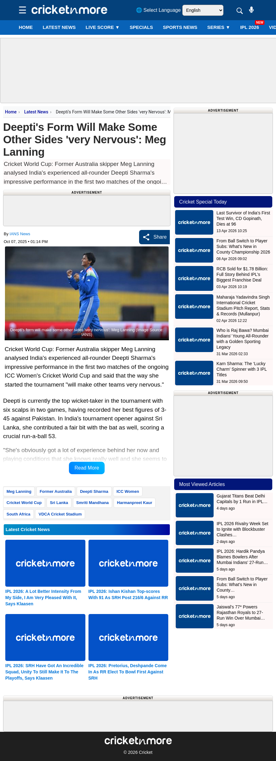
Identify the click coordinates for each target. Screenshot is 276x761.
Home (26, 27)
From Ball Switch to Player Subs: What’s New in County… (242, 584)
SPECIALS (141, 27)
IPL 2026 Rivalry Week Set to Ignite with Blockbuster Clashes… (243, 529)
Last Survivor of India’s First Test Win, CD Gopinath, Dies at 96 (243, 218)
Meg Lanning (19, 491)
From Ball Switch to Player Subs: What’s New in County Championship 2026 (243, 246)
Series (218, 27)
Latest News (36, 111)
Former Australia (56, 491)
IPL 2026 (249, 27)
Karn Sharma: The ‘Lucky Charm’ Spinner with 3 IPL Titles (241, 369)
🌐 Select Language (158, 10)
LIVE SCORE (103, 27)
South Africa (18, 514)
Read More (87, 467)
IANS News (20, 234)
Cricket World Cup (24, 502)
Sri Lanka (59, 502)
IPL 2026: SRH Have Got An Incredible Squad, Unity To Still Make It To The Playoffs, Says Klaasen (44, 672)
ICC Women (127, 491)
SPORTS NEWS (180, 27)
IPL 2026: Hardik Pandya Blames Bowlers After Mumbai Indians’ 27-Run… (242, 557)
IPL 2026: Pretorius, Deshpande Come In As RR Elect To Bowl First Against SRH (127, 672)
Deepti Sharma (94, 491)
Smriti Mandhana (92, 502)
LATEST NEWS (59, 27)
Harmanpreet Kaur (134, 502)
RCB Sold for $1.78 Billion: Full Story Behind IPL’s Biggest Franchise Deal (242, 274)
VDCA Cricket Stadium (60, 514)
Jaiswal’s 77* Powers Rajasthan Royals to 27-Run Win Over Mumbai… (241, 612)
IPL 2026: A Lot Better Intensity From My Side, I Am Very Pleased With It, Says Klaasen (43, 597)
